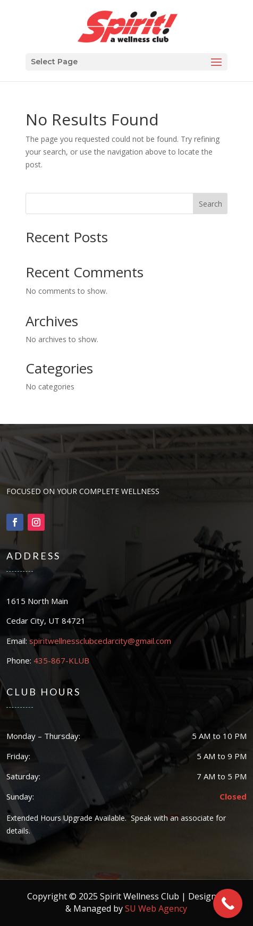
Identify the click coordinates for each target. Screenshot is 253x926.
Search (210, 204)
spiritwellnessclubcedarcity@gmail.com (100, 640)
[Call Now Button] (227, 903)
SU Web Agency (156, 908)
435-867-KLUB (61, 660)
